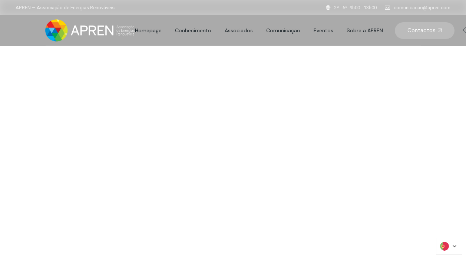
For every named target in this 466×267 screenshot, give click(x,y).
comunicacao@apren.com (422, 7)
